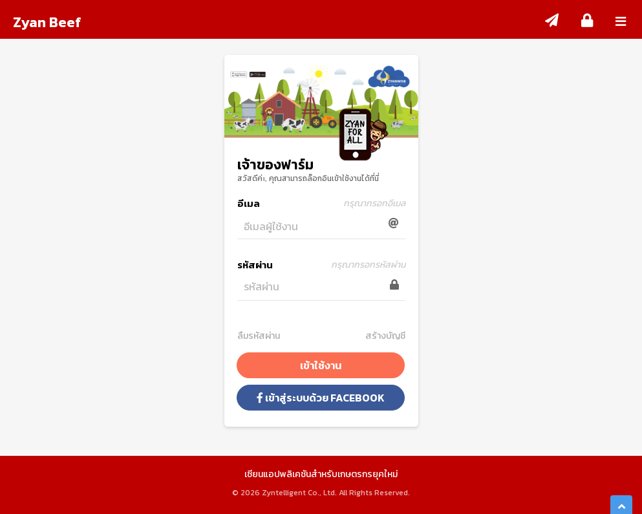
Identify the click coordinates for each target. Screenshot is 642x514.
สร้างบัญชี (385, 336)
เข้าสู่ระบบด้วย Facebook (321, 397)
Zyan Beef (47, 22)
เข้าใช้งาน (320, 365)
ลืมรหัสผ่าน (258, 336)
